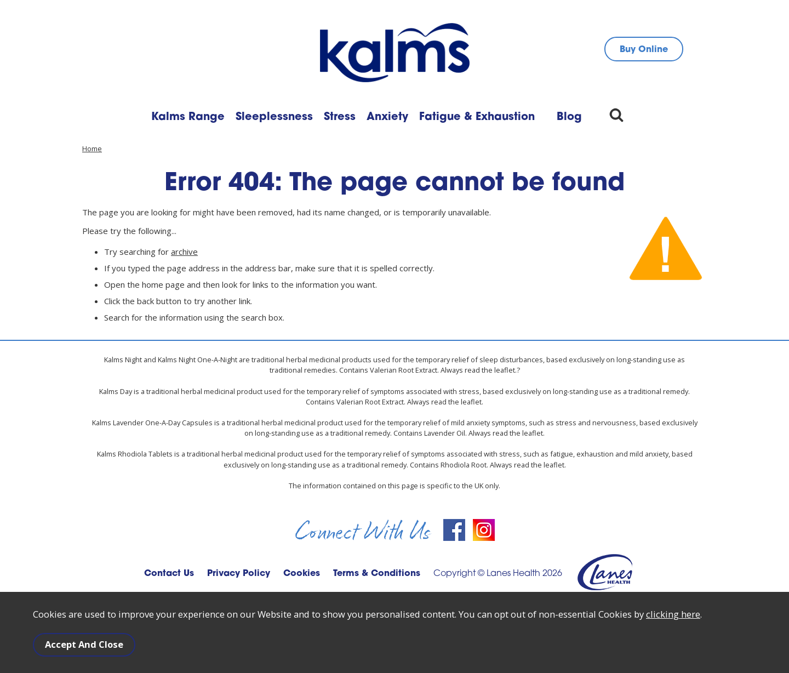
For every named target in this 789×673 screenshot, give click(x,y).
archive (184, 251)
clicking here (673, 614)
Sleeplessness (274, 117)
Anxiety (387, 117)
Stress (340, 117)
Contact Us (169, 573)
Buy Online (644, 49)
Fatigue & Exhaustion (477, 117)
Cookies (301, 573)
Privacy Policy (238, 573)
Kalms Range (188, 117)
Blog (569, 117)
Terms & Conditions (376, 573)
